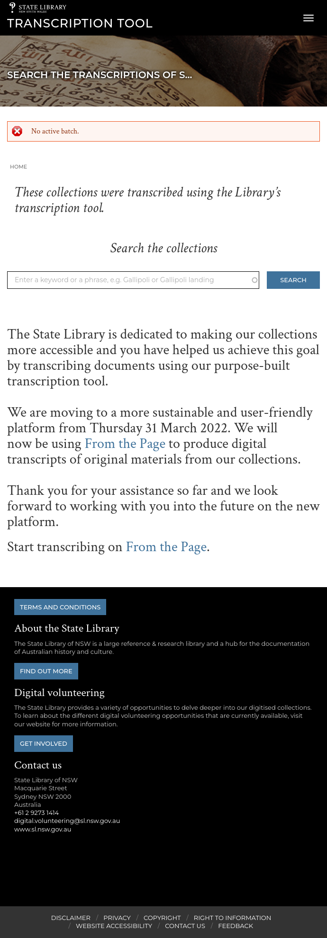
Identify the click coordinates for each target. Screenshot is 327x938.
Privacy (116, 917)
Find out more (46, 671)
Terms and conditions (60, 607)
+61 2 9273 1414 (36, 812)
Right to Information (233, 917)
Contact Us (185, 925)
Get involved (43, 743)
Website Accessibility (114, 925)
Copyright (162, 917)
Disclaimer (71, 917)
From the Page (124, 444)
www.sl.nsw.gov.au (42, 829)
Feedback (235, 925)
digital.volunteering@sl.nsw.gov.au (67, 820)
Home (18, 166)
